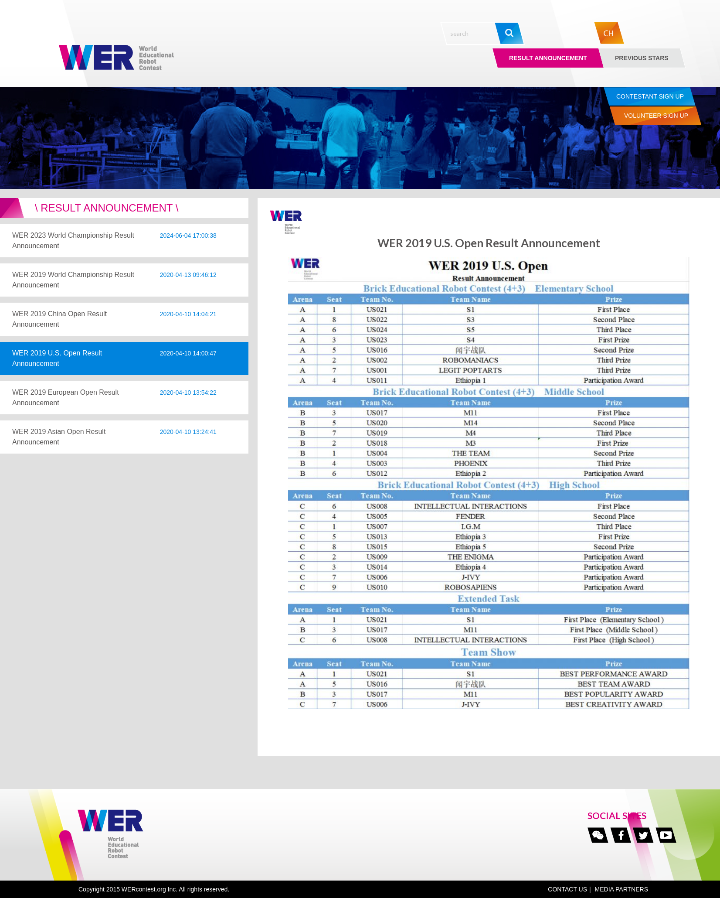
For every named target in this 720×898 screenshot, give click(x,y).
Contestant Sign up (650, 96)
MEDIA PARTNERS (621, 889)
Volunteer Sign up (656, 115)
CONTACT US (567, 889)
